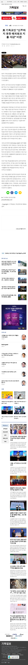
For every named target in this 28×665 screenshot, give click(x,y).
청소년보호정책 (15, 655)
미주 (18, 1)
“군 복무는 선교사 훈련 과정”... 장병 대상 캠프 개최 (18, 592)
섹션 (2, 2)
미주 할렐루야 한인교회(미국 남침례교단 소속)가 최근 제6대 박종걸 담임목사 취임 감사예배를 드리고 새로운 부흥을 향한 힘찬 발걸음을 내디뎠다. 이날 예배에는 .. (18, 495)
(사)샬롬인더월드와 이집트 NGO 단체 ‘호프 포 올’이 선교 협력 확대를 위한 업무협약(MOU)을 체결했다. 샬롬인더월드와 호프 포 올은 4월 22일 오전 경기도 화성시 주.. (18, 522)
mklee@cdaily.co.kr (15, 44)
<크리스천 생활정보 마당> (21, 229)
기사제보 (19, 653)
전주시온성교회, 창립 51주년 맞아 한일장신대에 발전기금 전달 (18, 541)
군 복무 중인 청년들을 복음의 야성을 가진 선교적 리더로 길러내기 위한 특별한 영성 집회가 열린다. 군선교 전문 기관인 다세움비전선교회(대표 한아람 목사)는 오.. (18, 598)
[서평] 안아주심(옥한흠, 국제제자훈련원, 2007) (8, 296)
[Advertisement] (14, 241)
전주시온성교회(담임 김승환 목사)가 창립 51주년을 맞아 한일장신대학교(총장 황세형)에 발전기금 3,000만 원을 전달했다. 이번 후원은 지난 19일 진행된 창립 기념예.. (18, 548)
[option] (7, 398)
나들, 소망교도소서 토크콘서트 (18, 464)
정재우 (2, 357)
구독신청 (21, 1)
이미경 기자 (8, 44)
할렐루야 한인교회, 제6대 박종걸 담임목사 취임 (18, 489)
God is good (4, 344)
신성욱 (2, 366)
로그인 (25, 1)
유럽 (10, 25)
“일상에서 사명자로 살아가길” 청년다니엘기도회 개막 (8, 287)
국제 (6, 25)
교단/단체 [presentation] (5, 432)
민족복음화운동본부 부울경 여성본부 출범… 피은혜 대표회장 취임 (8, 271)
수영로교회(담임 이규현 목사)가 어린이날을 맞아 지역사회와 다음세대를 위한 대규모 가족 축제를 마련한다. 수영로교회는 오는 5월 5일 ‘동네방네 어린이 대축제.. (18, 445)
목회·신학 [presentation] (5, 438)
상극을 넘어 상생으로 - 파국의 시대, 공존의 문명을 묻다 (9, 354)
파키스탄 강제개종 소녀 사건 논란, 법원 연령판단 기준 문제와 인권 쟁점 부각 (8, 263)
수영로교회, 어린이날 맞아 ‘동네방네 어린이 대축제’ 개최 (18, 438)
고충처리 (21, 655)
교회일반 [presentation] (5, 428)
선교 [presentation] (5, 435)
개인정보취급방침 (6, 655)
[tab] (5, 428)
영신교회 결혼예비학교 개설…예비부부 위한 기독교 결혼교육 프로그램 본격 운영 (18, 618)
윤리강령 (4, 657)
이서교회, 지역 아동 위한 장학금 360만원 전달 (17, 567)
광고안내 (8, 653)
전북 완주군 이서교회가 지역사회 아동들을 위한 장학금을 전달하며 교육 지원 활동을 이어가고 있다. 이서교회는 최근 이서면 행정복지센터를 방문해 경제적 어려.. (18, 573)
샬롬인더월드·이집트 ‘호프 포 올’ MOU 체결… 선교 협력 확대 (18, 515)
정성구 (2, 346)
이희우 (2, 339)
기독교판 (10, 1)
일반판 (15, 1)
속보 (3, 253)
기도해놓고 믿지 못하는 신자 (8, 372)
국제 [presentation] (5, 441)
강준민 (2, 384)
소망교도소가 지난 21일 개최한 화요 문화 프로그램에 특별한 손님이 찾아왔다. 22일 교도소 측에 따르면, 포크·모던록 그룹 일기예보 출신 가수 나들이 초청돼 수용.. (18, 470)
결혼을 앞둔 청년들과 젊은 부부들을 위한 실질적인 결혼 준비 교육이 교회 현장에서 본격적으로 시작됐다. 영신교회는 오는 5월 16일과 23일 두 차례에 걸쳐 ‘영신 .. (18, 626)
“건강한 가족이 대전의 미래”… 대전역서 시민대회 (7, 279)
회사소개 (3, 653)
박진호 (2, 373)
